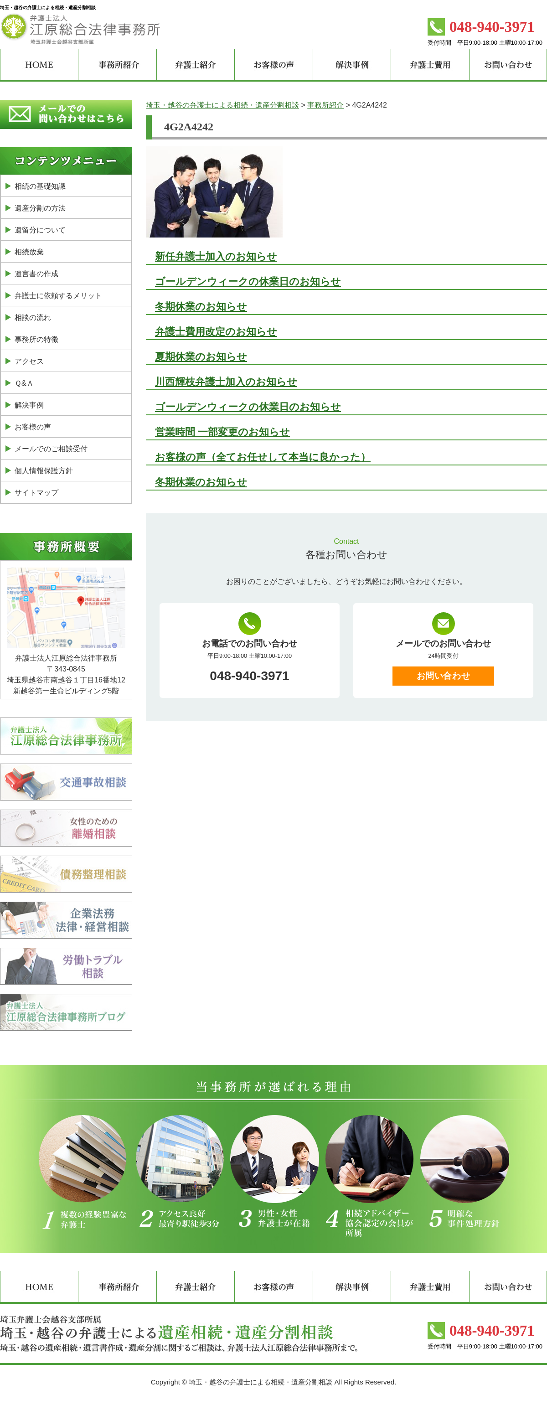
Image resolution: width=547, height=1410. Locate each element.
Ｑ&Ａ (24, 383)
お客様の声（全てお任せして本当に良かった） (263, 457)
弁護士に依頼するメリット (58, 296)
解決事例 (29, 405)
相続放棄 (29, 252)
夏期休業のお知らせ (201, 356)
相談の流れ (33, 317)
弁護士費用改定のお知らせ (216, 331)
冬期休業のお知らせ (201, 306)
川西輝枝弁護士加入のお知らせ (226, 381)
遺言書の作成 (36, 274)
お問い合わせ (443, 676)
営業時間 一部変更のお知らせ (222, 432)
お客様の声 (33, 427)
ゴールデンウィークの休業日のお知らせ (248, 281)
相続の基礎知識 (40, 186)
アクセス (29, 361)
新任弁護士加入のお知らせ (216, 256)
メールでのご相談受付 (51, 449)
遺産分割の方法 (40, 208)
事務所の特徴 (36, 339)
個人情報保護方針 (44, 471)
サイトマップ (36, 492)
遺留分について (40, 230)
